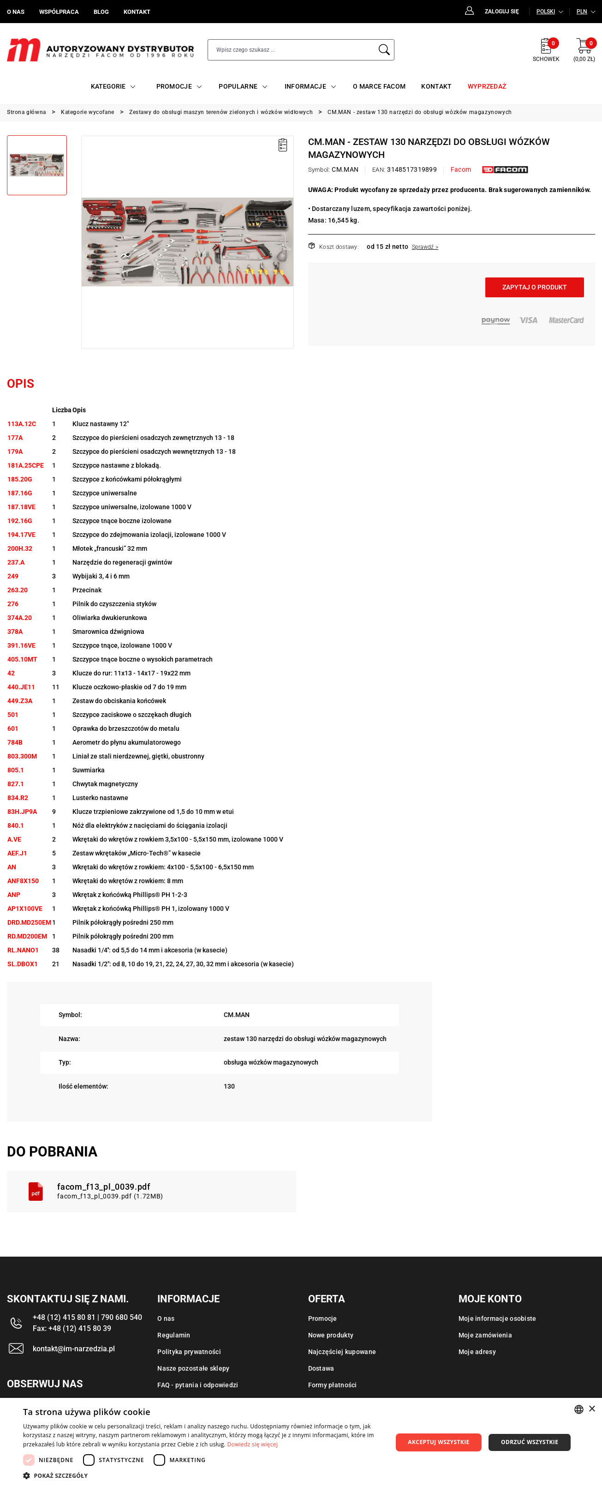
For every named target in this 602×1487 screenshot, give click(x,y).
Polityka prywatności (189, 1351)
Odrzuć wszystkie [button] (529, 1442)
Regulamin (174, 1335)
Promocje (322, 1318)
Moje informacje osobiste (497, 1318)
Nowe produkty (331, 1335)
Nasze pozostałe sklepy (193, 1368)
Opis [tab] (20, 384)
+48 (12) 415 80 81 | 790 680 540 (87, 1317)
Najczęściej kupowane (342, 1351)
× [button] (591, 1409)
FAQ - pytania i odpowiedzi (197, 1385)
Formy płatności (332, 1385)
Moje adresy (477, 1351)
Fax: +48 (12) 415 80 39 (72, 1328)
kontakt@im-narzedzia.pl (74, 1348)
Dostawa (321, 1368)
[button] (202, 1475)
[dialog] (301, 1442)
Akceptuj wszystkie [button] (438, 1442)
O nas (165, 1318)
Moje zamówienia (485, 1335)
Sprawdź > (425, 247)
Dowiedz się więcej (252, 1444)
